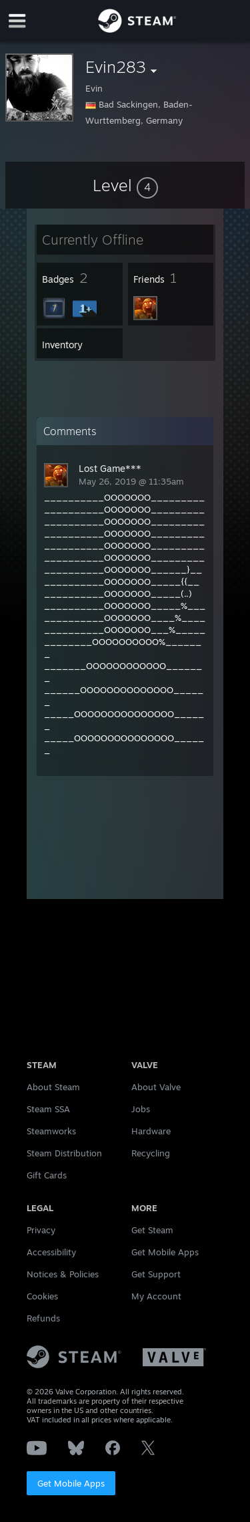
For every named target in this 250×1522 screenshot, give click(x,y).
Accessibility (51, 1252)
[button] (125, 185)
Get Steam (152, 1230)
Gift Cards (47, 1175)
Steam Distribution (64, 1153)
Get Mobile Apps (71, 1483)
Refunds (43, 1318)
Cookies (42, 1296)
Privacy (41, 1230)
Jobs (140, 1109)
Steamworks (51, 1131)
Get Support (156, 1274)
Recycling (150, 1153)
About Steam (53, 1087)
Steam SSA (48, 1109)
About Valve (156, 1087)
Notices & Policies (63, 1274)
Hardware (151, 1131)
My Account (156, 1296)
